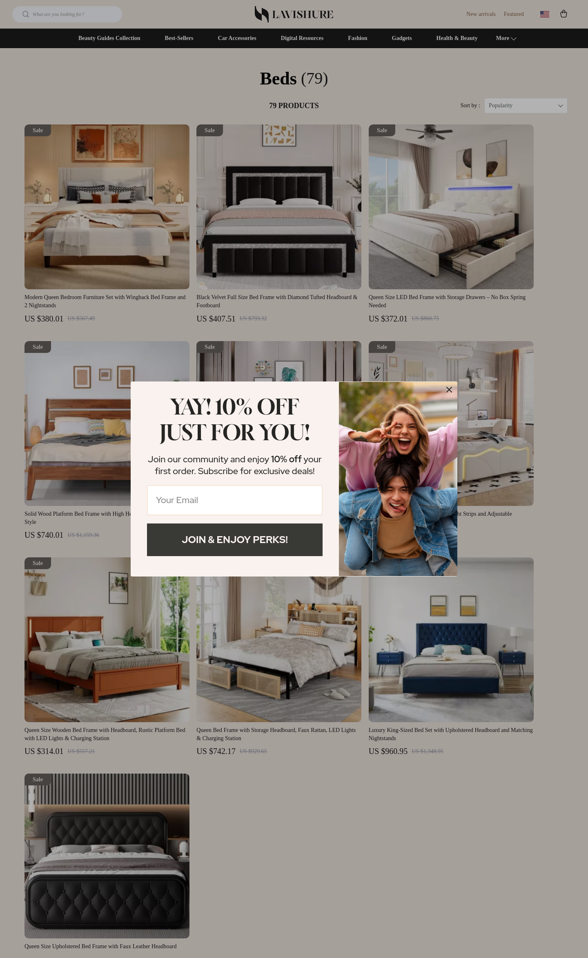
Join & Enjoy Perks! (235, 539)
